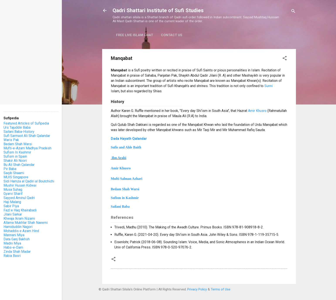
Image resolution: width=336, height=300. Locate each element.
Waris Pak (11, 140)
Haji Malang (12, 202)
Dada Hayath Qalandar (129, 139)
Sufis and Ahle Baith (126, 147)
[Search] (293, 12)
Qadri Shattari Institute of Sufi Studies (158, 10)
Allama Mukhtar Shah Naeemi (25, 223)
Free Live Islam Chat (134, 35)
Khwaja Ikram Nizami (19, 218)
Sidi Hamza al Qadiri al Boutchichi (28, 181)
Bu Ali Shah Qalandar (19, 165)
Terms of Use (220, 289)
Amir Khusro (257, 111)
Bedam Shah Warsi (17, 144)
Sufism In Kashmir (17, 152)
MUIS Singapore (15, 177)
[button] (284, 59)
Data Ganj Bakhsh (16, 239)
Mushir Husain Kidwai (19, 185)
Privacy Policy (197, 289)
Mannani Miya (13, 235)
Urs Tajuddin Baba (16, 127)
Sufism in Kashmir (125, 198)
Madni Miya (12, 243)
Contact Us (171, 35)
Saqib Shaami (13, 173)
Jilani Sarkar (12, 214)
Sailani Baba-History (18, 132)
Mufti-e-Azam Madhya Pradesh (27, 148)
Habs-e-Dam (13, 247)
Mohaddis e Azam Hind (21, 231)
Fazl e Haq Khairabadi (20, 210)
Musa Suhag (12, 189)
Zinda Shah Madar (17, 251)
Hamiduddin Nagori (17, 227)
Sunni (268, 86)
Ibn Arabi (119, 158)
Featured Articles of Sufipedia (26, 123)
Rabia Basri (12, 256)
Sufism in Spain (15, 156)
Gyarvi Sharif (13, 194)
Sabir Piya (11, 206)
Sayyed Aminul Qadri (19, 198)
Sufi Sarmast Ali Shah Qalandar (26, 136)
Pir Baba (9, 169)
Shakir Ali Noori (15, 160)
